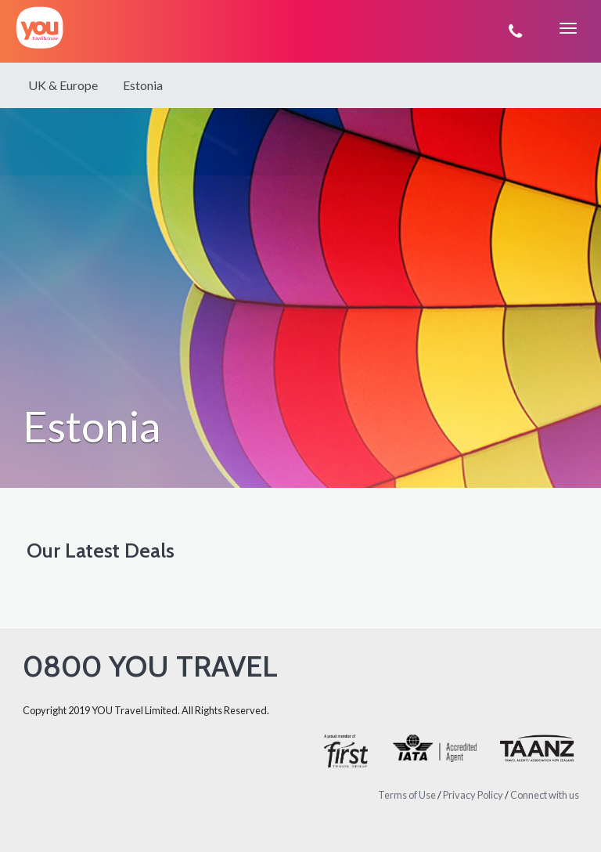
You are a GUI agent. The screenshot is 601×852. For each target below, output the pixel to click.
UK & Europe (63, 85)
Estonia (143, 85)
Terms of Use (407, 795)
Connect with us (544, 795)
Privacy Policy (473, 795)
